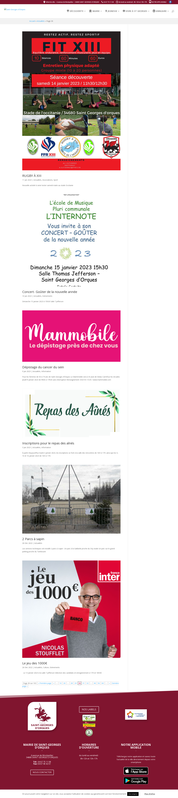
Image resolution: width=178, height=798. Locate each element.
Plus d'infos (150, 794)
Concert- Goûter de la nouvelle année (49, 292)
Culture (46, 667)
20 (64, 683)
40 (95, 683)
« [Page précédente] (53, 683)
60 (103, 683)
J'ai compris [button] (133, 794)
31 (84, 683)
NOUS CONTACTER (42, 772)
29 (76, 683)
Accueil (32, 21)
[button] (141, 793)
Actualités (41, 21)
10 (60, 683)
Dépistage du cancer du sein (43, 367)
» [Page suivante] (109, 683)
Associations (47, 180)
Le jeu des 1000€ (34, 663)
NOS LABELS (89, 709)
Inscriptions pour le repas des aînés (48, 443)
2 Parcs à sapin (33, 539)
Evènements (47, 296)
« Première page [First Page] (44, 683)
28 (72, 683)
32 (88, 683)
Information (46, 371)
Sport (56, 180)
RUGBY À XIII (31, 175)
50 (99, 683)
